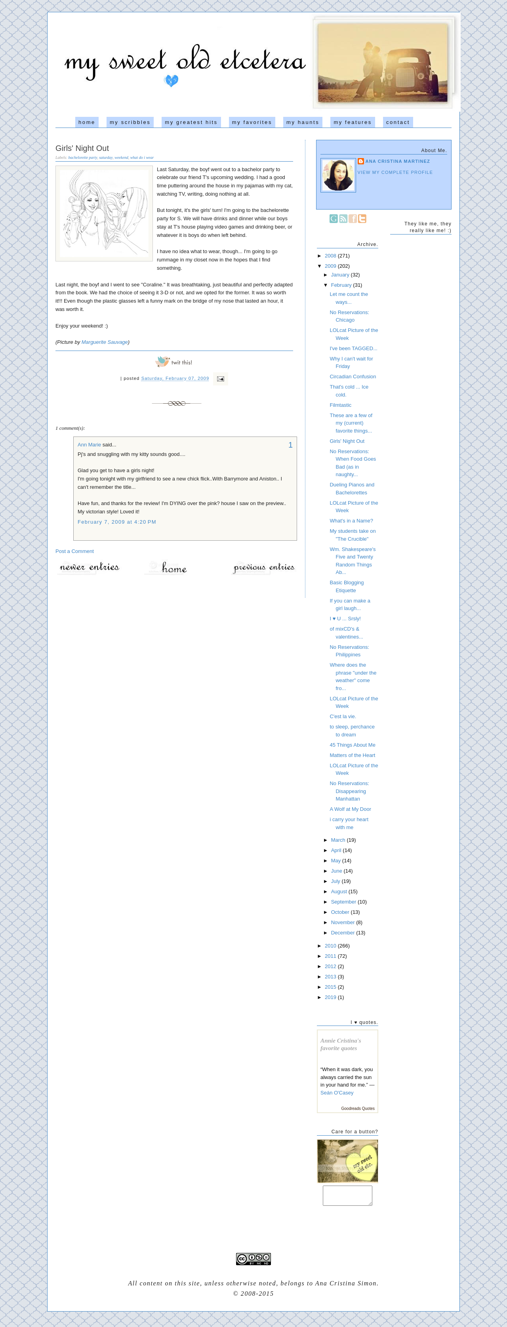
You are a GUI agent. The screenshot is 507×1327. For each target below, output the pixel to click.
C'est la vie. (343, 716)
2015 (331, 987)
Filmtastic (340, 405)
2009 (331, 266)
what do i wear (142, 157)
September (344, 902)
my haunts (302, 122)
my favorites (252, 122)
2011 (331, 956)
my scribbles (130, 122)
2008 (331, 256)
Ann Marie (89, 445)
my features (353, 122)
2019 (331, 997)
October (341, 912)
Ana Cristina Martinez (398, 161)
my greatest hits (191, 122)
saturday (105, 157)
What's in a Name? (351, 521)
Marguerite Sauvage (105, 342)
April (337, 850)
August (340, 891)
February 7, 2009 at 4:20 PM (117, 522)
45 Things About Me (352, 745)
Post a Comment (74, 551)
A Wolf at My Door (350, 809)
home (86, 122)
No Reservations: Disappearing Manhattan (349, 791)
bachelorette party (83, 157)
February (342, 285)
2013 (331, 977)
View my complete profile (395, 172)
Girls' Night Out (82, 148)
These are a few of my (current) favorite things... (351, 423)
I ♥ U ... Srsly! (345, 619)
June (337, 871)
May (336, 861)
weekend (121, 157)
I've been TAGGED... (353, 348)
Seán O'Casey (336, 1093)
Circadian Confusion (353, 376)
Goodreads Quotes (358, 1108)
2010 (331, 946)
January (341, 275)
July (336, 881)
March (339, 840)
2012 (331, 966)
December (343, 933)
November (343, 922)
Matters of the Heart (352, 755)
